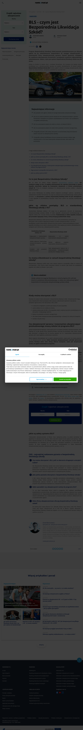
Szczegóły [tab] (41, 354)
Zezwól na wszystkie (65, 379)
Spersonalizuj (41, 379)
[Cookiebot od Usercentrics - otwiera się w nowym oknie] (70, 350)
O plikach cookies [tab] (66, 354)
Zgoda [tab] (17, 354)
